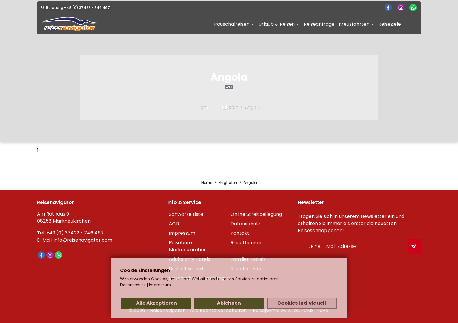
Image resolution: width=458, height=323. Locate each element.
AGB (174, 223)
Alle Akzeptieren (156, 303)
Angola (252, 107)
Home (204, 107)
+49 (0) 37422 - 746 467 (87, 7)
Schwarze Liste (186, 214)
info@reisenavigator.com (83, 240)
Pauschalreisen (231, 24)
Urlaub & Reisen (276, 24)
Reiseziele (389, 24)
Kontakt (239, 233)
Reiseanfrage (319, 24)
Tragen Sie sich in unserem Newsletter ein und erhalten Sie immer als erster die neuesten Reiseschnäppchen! (351, 223)
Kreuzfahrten (354, 24)
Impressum (182, 233)
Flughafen (227, 107)
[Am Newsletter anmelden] (414, 246)
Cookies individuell (301, 303)
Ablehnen (229, 303)
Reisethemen (245, 242)
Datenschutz (245, 223)
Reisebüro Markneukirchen (188, 246)
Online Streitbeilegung (256, 214)
